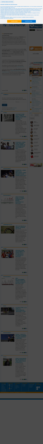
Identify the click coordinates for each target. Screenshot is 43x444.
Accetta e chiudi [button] (28, 21)
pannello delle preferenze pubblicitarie (6, 18)
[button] (7, 2)
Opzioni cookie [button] (14, 21)
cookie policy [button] (13, 7)
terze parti (15, 8)
